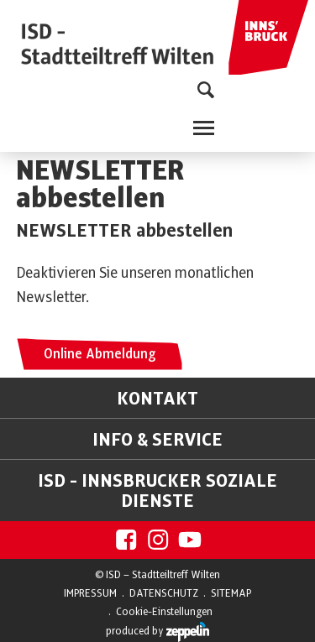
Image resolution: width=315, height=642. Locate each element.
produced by (157, 632)
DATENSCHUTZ (163, 593)
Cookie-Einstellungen (164, 612)
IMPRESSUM (90, 593)
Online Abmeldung (99, 354)
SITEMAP (231, 593)
